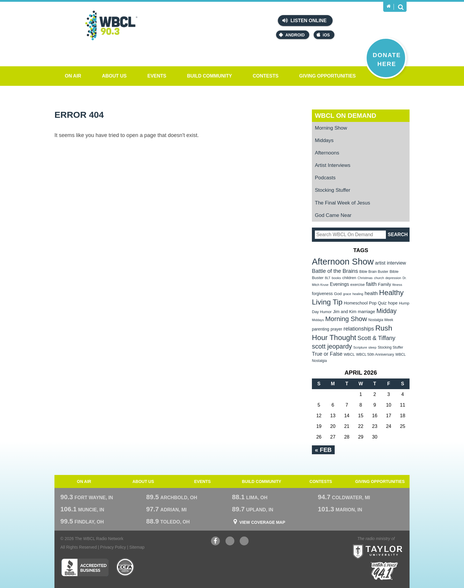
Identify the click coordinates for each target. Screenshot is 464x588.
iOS (323, 34)
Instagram (244, 541)
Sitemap (136, 547)
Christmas (365, 278)
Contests (265, 75)
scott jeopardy (332, 346)
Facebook (215, 541)
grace (347, 294)
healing (357, 294)
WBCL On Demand (345, 115)
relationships (359, 329)
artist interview (390, 262)
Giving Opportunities (327, 75)
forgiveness (322, 293)
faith (371, 284)
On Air (73, 75)
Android (291, 34)
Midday (386, 310)
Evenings (339, 284)
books (336, 278)
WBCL (349, 354)
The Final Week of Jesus (342, 203)
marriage (366, 311)
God (338, 293)
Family (384, 284)
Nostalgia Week (380, 320)
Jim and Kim (344, 311)
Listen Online (304, 20)
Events (156, 75)
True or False (327, 354)
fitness (397, 284)
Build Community (209, 75)
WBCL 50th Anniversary (375, 354)
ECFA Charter (125, 567)
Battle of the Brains (335, 271)
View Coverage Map (262, 522)
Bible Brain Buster (373, 272)
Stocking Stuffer (332, 190)
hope (393, 303)
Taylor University (388, 544)
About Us (114, 75)
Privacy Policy (113, 547)
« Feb (323, 450)
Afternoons (327, 153)
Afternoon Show (343, 261)
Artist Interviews (332, 165)
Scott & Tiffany (376, 338)
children (349, 278)
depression (393, 278)
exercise (357, 284)
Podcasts (325, 178)
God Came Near (333, 215)
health (371, 293)
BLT (328, 278)
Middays (324, 140)
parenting (320, 329)
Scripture (360, 347)
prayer (336, 329)
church (379, 278)
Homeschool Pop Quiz (365, 303)
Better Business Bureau (84, 567)
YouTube (229, 541)
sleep (372, 347)
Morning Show (331, 128)
